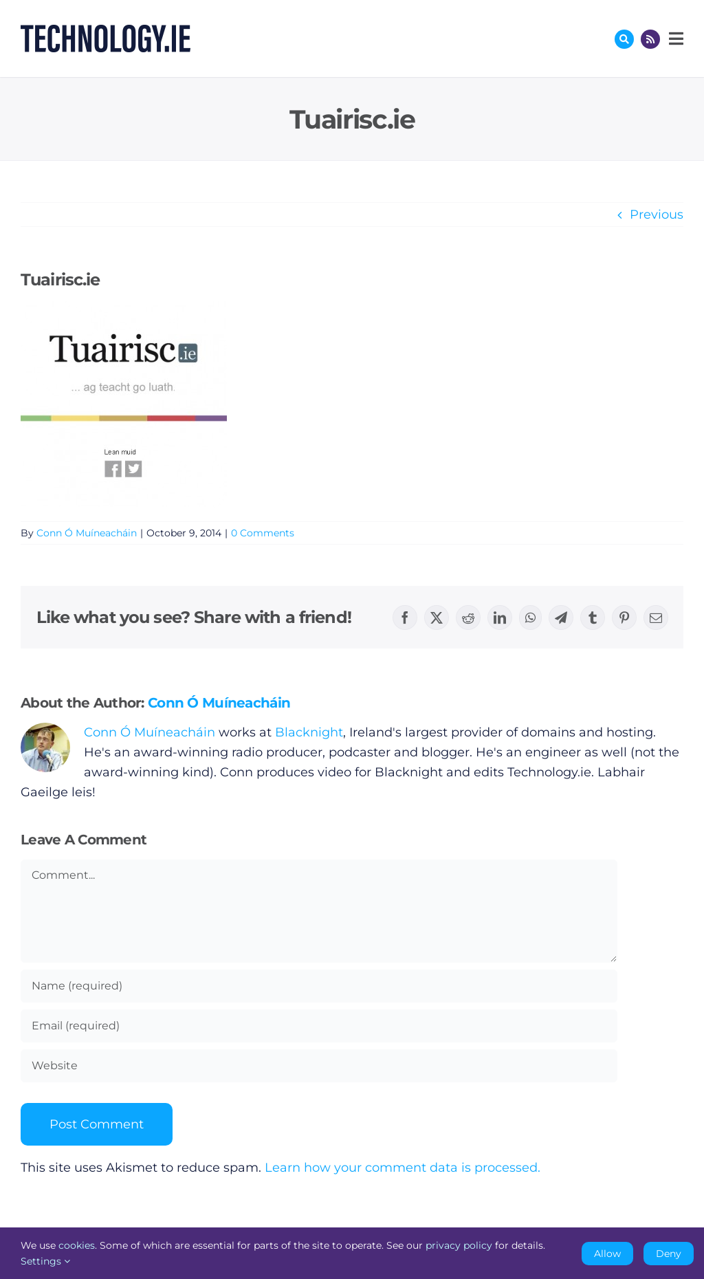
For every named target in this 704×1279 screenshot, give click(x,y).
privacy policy (459, 1245)
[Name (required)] (319, 986)
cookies (76, 1245)
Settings (45, 1261)
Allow (607, 1253)
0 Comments (262, 533)
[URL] (319, 1065)
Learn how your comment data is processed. (402, 1167)
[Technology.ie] (105, 31)
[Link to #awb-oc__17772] (624, 39)
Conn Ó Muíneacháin (86, 533)
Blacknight (309, 732)
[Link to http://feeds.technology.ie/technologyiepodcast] (650, 39)
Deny (668, 1253)
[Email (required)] (319, 1025)
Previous (656, 214)
